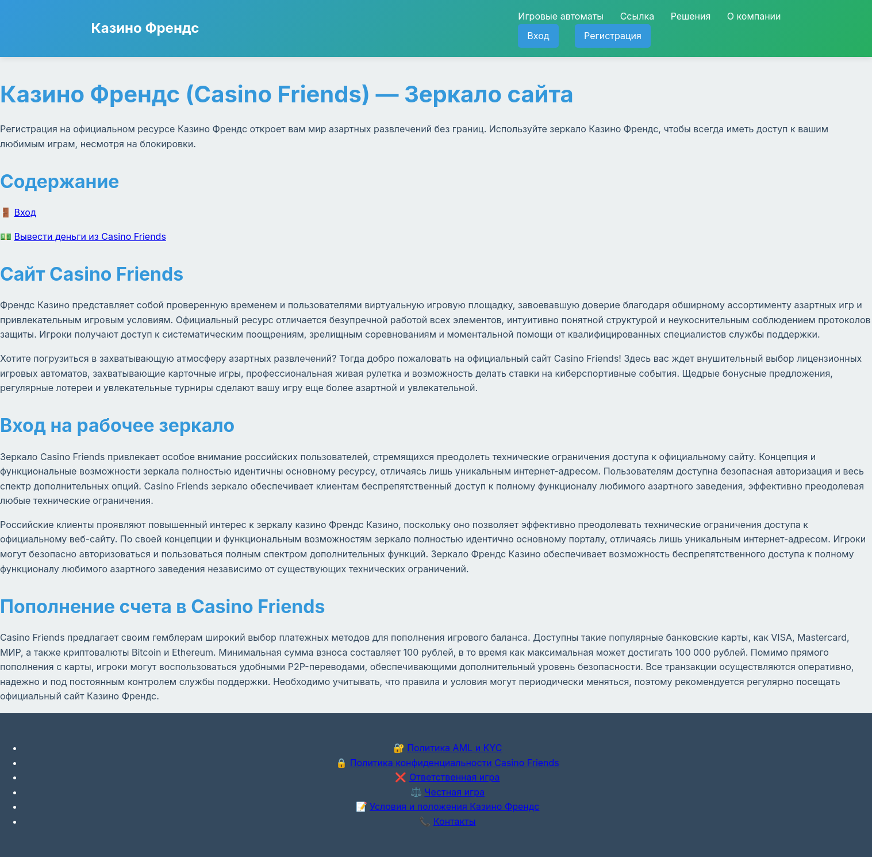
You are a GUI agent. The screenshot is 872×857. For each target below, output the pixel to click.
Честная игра (454, 792)
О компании (754, 16)
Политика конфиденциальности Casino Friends (454, 762)
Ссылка (637, 16)
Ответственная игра (454, 777)
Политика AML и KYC (454, 747)
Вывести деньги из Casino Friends (90, 236)
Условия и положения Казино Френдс (454, 806)
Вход (538, 35)
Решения (691, 16)
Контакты (454, 821)
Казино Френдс (145, 28)
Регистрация (612, 35)
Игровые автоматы (561, 16)
